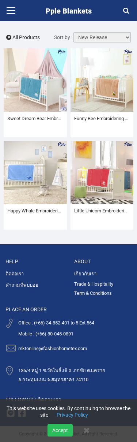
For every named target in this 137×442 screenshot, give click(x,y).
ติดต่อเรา (14, 273)
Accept (60, 430)
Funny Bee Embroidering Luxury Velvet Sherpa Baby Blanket (102, 118)
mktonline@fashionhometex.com (52, 348)
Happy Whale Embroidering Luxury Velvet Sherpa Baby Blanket (35, 210)
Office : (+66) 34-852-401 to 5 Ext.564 (56, 323)
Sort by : (63, 37)
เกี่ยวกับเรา (85, 273)
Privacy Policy (72, 415)
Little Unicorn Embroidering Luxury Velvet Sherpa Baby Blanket (102, 210)
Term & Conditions (93, 293)
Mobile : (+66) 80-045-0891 (45, 334)
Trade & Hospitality (93, 284)
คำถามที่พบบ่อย (21, 285)
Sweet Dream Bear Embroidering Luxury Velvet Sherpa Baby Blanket (35, 118)
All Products (23, 37)
